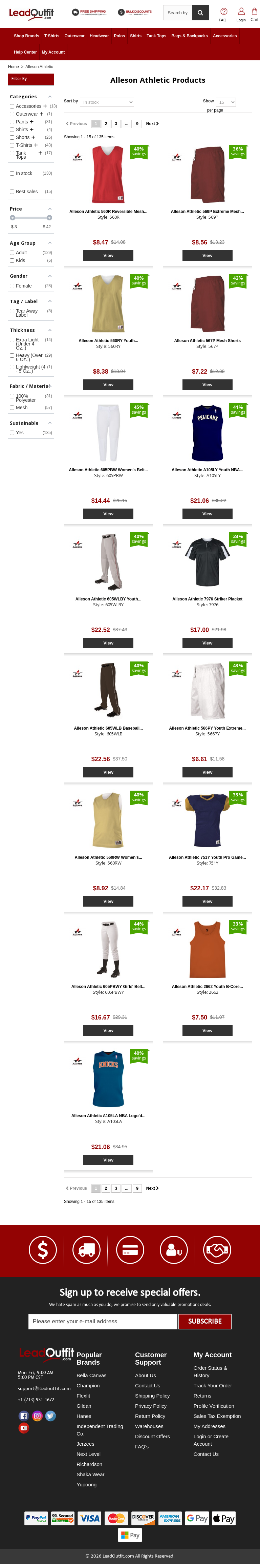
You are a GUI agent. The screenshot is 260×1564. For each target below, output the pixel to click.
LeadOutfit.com (118, 1556)
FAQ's (142, 1446)
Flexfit (83, 1396)
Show (208, 101)
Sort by (71, 101)
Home (13, 66)
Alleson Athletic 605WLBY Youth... (108, 599)
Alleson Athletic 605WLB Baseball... (108, 728)
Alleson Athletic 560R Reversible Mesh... (108, 211)
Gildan (84, 1406)
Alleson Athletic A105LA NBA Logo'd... (108, 1115)
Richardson (89, 1464)
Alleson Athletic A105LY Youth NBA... (207, 470)
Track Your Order (213, 1385)
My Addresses (209, 1426)
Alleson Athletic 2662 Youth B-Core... (207, 986)
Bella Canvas (91, 1375)
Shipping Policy (152, 1396)
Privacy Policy (151, 1406)
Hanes (84, 1416)
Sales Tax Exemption (217, 1416)
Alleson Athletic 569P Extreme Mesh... (207, 211)
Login (241, 20)
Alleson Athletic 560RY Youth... (108, 340)
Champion (88, 1385)
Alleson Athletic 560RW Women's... (108, 857)
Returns (203, 1396)
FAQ (222, 20)
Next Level (89, 1454)
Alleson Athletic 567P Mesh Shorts (207, 340)
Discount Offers (152, 1436)
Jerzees (85, 1444)
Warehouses (149, 1426)
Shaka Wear (90, 1474)
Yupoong (86, 1484)
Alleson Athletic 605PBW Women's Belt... (108, 470)
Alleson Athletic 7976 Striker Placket (207, 599)
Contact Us (147, 1385)
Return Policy (150, 1416)
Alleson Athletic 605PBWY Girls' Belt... (108, 986)
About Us (145, 1375)
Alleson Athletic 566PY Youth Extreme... (207, 728)
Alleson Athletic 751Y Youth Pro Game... (207, 857)
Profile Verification (214, 1406)
